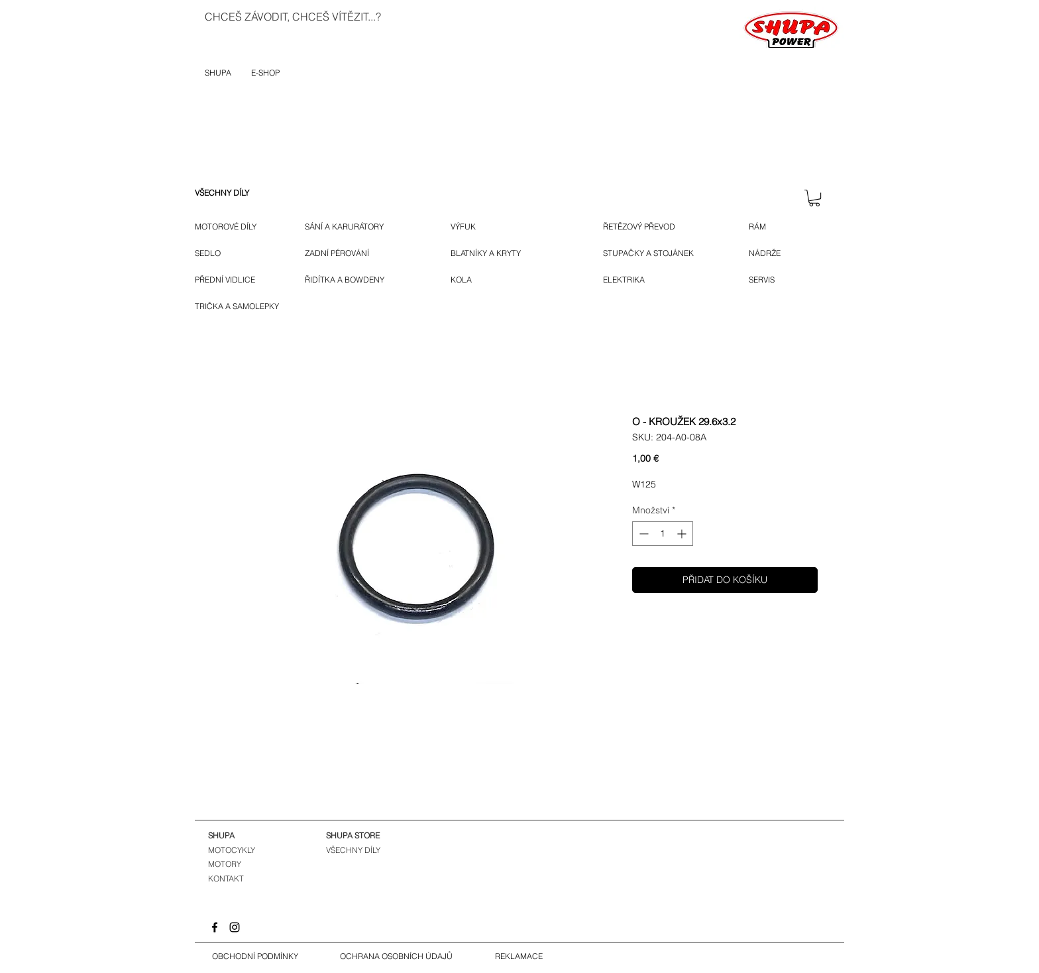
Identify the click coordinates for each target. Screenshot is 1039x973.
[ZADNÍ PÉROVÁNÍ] (348, 253)
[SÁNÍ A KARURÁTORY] (355, 227)
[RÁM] (768, 227)
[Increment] (683, 533)
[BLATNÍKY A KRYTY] (509, 253)
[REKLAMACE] (519, 956)
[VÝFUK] (471, 227)
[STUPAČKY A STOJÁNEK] (657, 253)
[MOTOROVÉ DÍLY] (231, 227)
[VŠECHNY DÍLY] (231, 193)
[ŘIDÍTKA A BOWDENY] (359, 280)
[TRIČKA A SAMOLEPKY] (240, 306)
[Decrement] (642, 533)
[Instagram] (234, 927)
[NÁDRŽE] (769, 253)
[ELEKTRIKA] (625, 280)
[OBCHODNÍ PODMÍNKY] (255, 956)
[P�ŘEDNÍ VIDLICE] (230, 280)
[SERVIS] (765, 280)
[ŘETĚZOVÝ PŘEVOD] (656, 227)
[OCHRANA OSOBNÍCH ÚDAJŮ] (396, 956)
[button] (814, 198)
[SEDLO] (209, 253)
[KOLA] (469, 280)
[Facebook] (214, 927)
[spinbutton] (663, 533)
